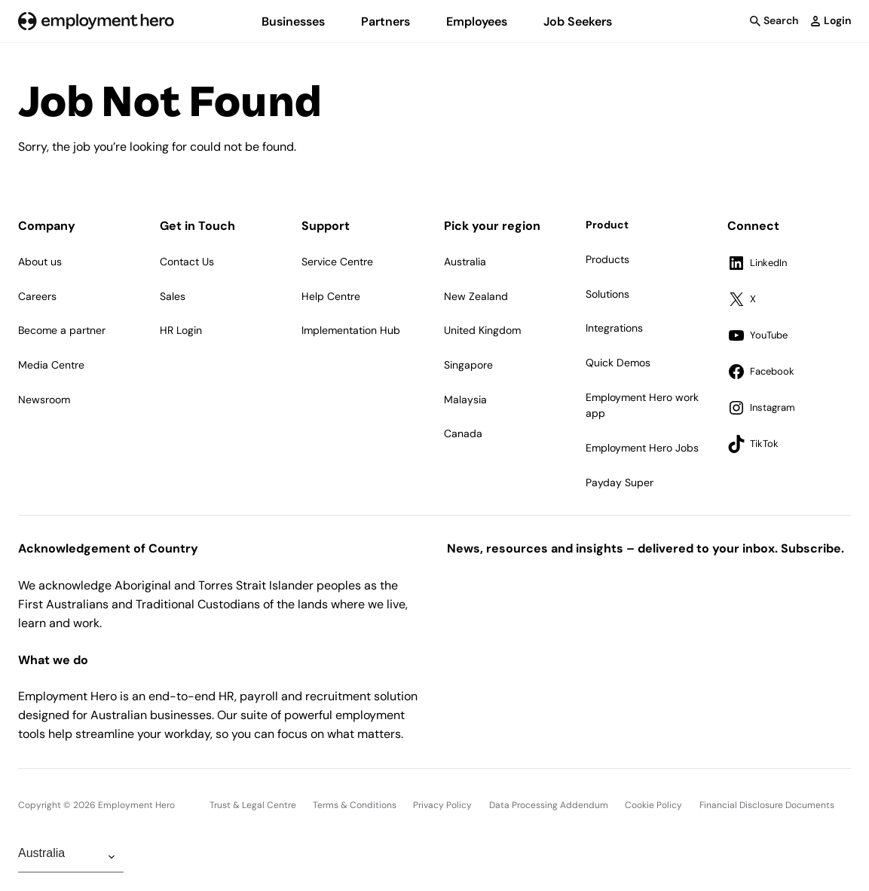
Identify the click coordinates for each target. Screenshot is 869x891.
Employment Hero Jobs (642, 448)
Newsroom (44, 399)
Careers (37, 296)
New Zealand (476, 296)
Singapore (468, 365)
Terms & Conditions (354, 805)
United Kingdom (482, 330)
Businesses (293, 21)
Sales (172, 296)
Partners (385, 21)
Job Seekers (577, 21)
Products (607, 259)
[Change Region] (71, 857)
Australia (465, 261)
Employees (476, 21)
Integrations (614, 328)
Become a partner (62, 330)
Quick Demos (618, 362)
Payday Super (619, 482)
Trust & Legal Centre (253, 805)
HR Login (181, 330)
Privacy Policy (442, 805)
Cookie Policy (653, 805)
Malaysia (465, 399)
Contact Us (187, 261)
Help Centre (330, 296)
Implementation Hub (350, 330)
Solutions (607, 294)
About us (40, 261)
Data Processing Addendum (548, 805)
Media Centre (51, 365)
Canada (463, 433)
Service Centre (337, 261)
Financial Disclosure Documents (766, 805)
